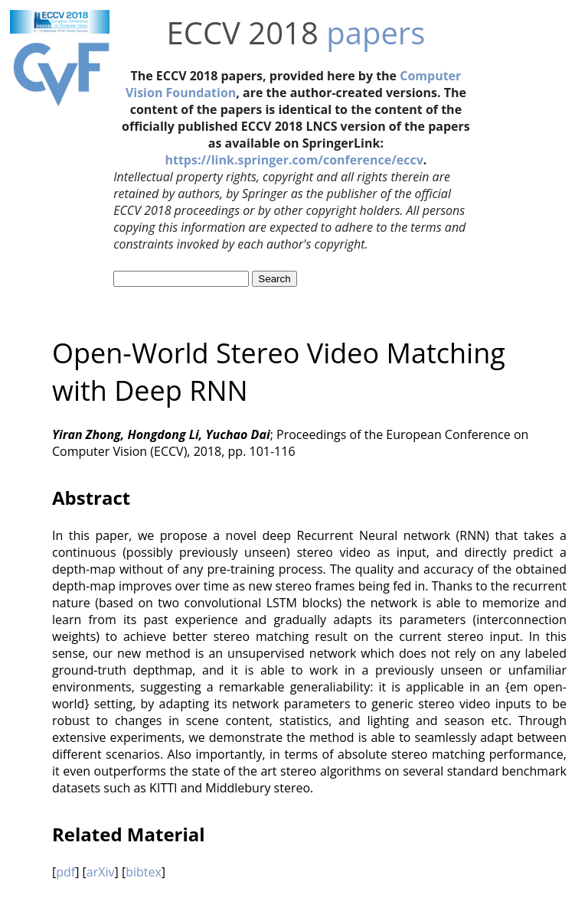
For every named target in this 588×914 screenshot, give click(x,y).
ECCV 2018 (242, 32)
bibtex (144, 872)
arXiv (101, 872)
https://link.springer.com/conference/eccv (294, 159)
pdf (65, 872)
